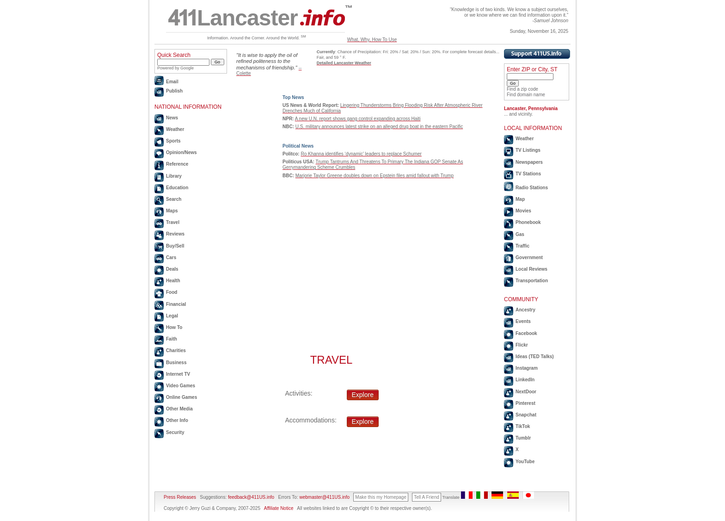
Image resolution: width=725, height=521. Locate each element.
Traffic (522, 245)
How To (174, 327)
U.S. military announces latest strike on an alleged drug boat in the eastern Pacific (379, 126)
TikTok (523, 426)
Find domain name (526, 94)
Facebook (526, 333)
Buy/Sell (175, 245)
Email (172, 81)
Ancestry (525, 309)
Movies (523, 210)
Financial (176, 304)
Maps (172, 210)
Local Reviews (531, 269)
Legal (172, 315)
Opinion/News (181, 152)
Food (171, 292)
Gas (520, 234)
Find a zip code (522, 89)
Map (520, 199)
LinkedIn (525, 379)
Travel (172, 222)
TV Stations (528, 173)
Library (174, 176)
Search (173, 199)
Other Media (179, 408)
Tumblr (523, 437)
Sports (173, 140)
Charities (176, 350)
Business (176, 362)
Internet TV (178, 374)
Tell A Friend (426, 497)
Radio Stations (532, 187)
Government (529, 257)
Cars (171, 257)
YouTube (525, 461)
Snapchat (526, 414)
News (172, 117)
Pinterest (525, 403)
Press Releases (180, 497)
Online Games (181, 397)
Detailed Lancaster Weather (344, 63)
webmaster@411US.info (324, 497)
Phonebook (528, 222)
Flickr (522, 344)
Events (523, 321)
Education (177, 187)
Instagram (527, 368)
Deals (172, 269)
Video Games (180, 385)
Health (173, 280)
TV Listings (528, 150)
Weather (175, 129)
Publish (174, 90)
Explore (363, 394)
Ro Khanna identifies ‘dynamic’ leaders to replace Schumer (361, 153)
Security (175, 432)
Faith (171, 338)
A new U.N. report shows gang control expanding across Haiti (358, 118)
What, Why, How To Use (372, 39)
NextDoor (526, 391)
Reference (177, 164)
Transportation (532, 280)
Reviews (175, 233)
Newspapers (529, 162)
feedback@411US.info (250, 497)
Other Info (177, 420)
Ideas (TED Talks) (535, 356)
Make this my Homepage (380, 497)
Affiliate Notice (279, 508)
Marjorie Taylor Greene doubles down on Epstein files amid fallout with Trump (374, 175)
